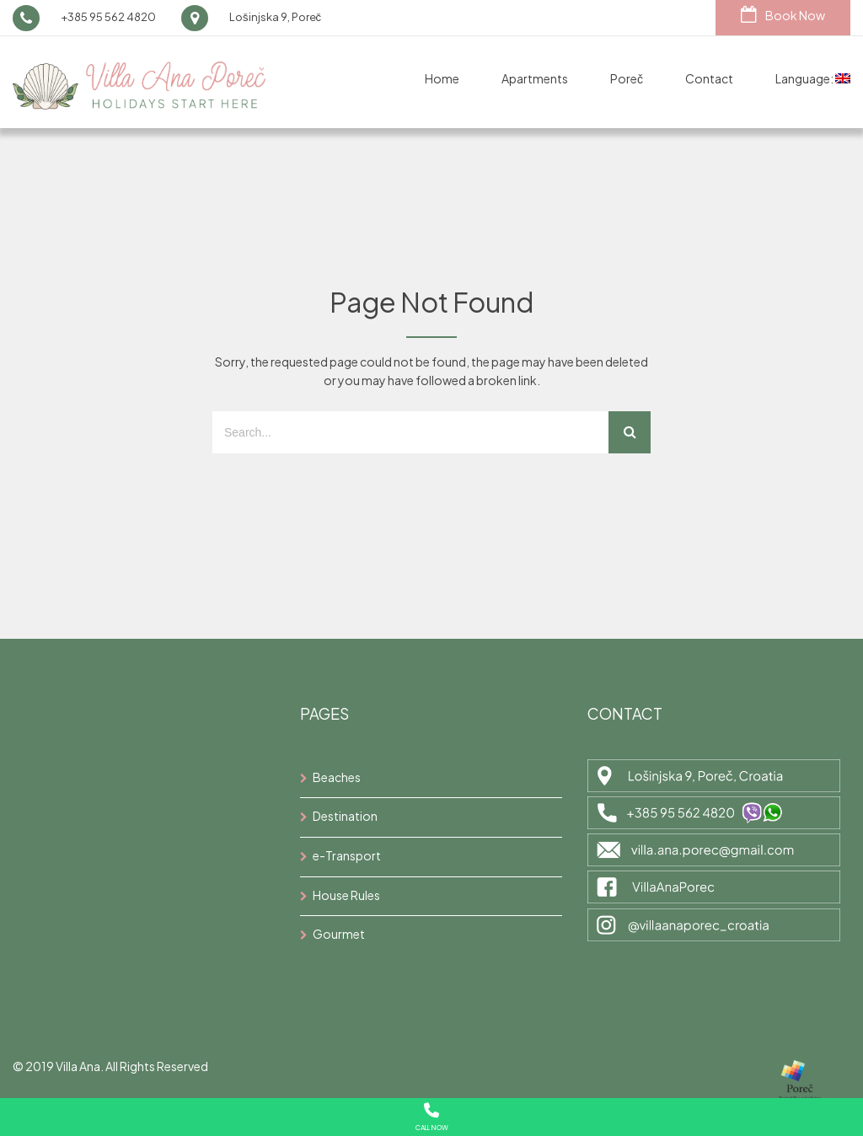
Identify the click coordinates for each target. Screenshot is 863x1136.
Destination (345, 815)
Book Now (783, 14)
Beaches (337, 777)
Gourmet (339, 933)
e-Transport (347, 855)
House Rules (346, 895)
